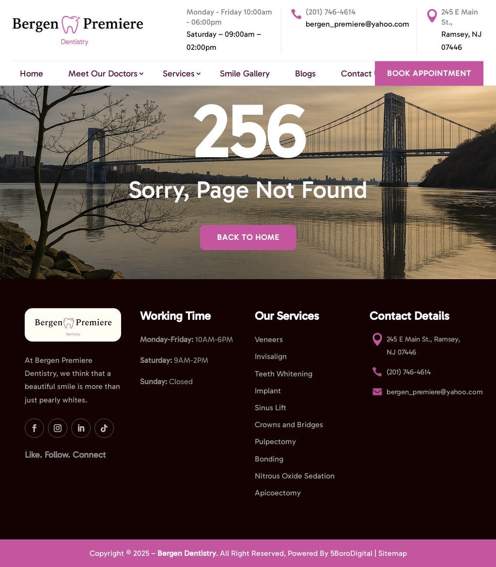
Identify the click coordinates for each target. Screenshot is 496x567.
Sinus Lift (270, 407)
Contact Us (362, 73)
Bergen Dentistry (186, 553)
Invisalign (271, 356)
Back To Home (248, 237)
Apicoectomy (278, 492)
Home (31, 73)
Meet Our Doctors (103, 73)
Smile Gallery (245, 73)
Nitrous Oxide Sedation (295, 475)
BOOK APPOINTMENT (429, 73)
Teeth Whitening (283, 373)
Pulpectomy (275, 441)
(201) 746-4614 (331, 11)
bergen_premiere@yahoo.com (357, 24)
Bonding (269, 458)
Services (179, 73)
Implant (268, 390)
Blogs (305, 73)
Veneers (269, 339)
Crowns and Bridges (289, 424)
